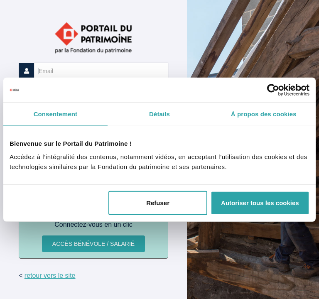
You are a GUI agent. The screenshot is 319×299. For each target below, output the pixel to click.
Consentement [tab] (55, 114)
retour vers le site (50, 275)
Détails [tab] (159, 114)
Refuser (157, 202)
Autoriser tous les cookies (260, 202)
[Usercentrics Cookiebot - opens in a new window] (273, 90)
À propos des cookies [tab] (264, 114)
